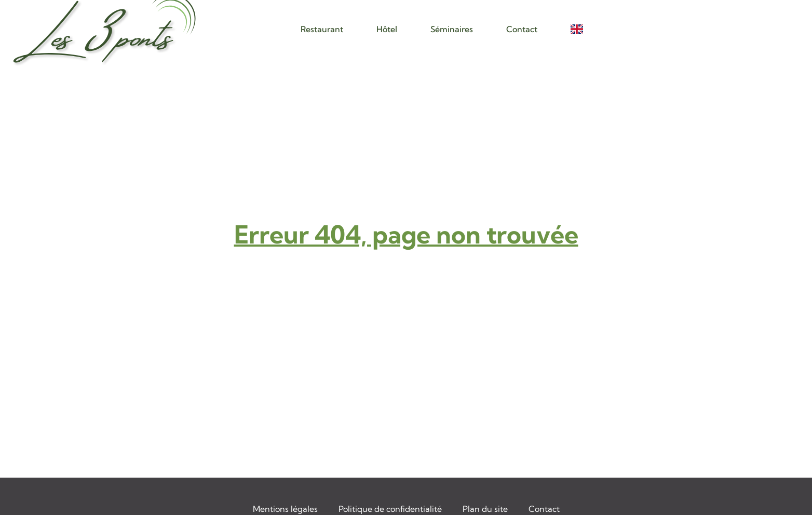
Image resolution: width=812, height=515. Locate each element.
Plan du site (485, 509)
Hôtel (386, 29)
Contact (521, 29)
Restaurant (322, 29)
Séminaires (451, 29)
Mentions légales (285, 509)
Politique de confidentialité (390, 509)
